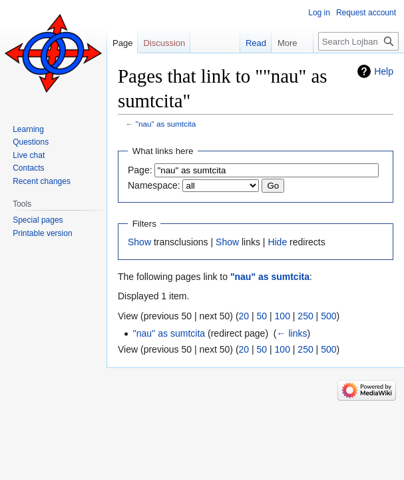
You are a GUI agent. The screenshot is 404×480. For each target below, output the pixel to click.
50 (262, 316)
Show (139, 242)
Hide (277, 242)
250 (305, 316)
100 (282, 316)
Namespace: (154, 185)
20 (244, 316)
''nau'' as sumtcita (168, 333)
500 (328, 316)
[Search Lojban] (358, 41)
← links (292, 333)
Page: (140, 170)
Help (383, 71)
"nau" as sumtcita (166, 123)
